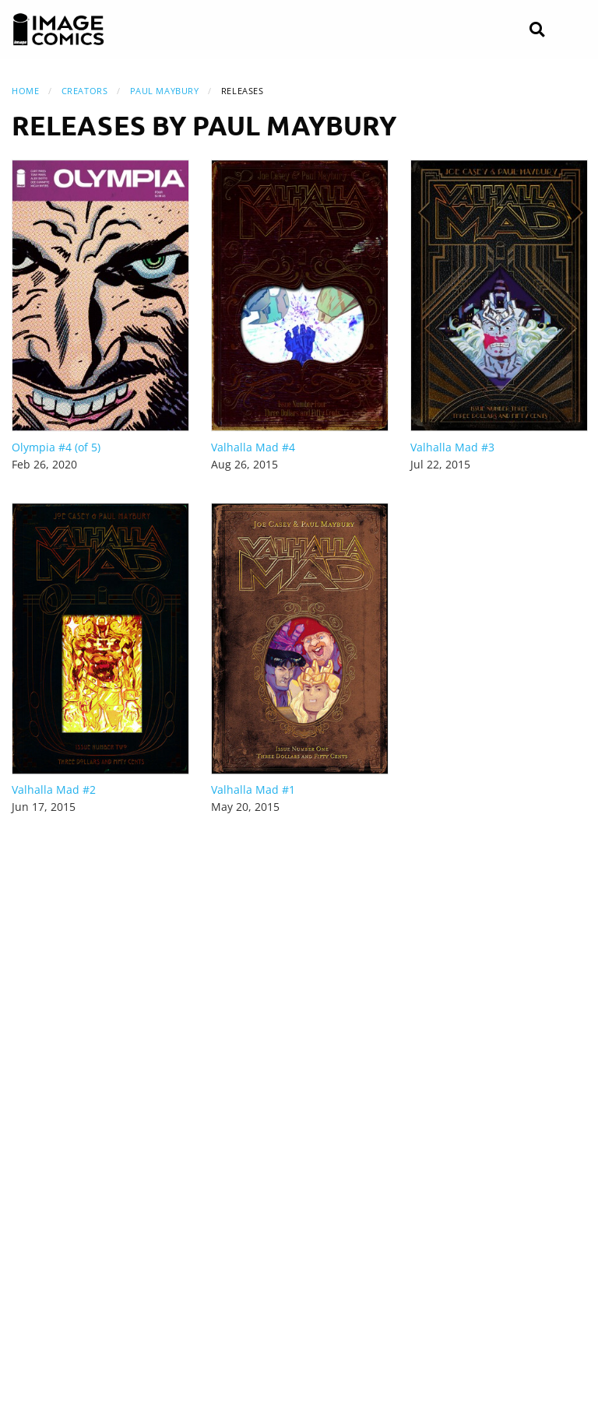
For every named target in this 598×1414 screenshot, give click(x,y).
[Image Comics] (58, 29)
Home (25, 90)
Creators (84, 90)
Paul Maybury (164, 90)
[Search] (536, 29)
